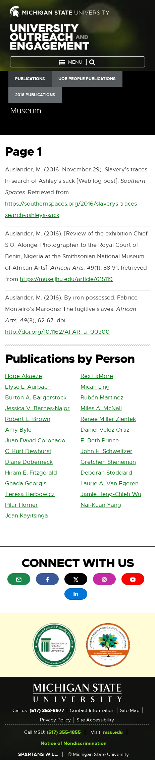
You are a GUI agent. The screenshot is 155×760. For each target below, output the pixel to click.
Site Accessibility (95, 720)
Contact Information (92, 710)
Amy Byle (18, 429)
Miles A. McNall (101, 408)
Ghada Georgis (25, 483)
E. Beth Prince (100, 440)
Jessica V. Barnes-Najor (37, 408)
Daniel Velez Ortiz (105, 429)
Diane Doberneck (29, 462)
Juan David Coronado (35, 440)
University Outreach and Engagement (49, 38)
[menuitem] (18, 579)
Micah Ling (95, 386)
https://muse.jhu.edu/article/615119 (66, 279)
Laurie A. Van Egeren (110, 483)
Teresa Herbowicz (30, 494)
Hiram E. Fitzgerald (31, 472)
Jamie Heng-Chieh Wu (111, 494)
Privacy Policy (55, 720)
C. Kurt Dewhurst (28, 451)
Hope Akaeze (23, 376)
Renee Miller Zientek (108, 419)
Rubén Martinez (102, 397)
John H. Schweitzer (107, 451)
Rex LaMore (97, 376)
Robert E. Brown (27, 419)
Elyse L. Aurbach (28, 386)
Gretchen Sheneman (108, 462)
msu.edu (113, 732)
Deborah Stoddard (106, 472)
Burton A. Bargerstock (35, 397)
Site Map (130, 710)
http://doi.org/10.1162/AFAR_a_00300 (57, 332)
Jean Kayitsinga (26, 515)
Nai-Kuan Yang (101, 504)
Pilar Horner (21, 504)
